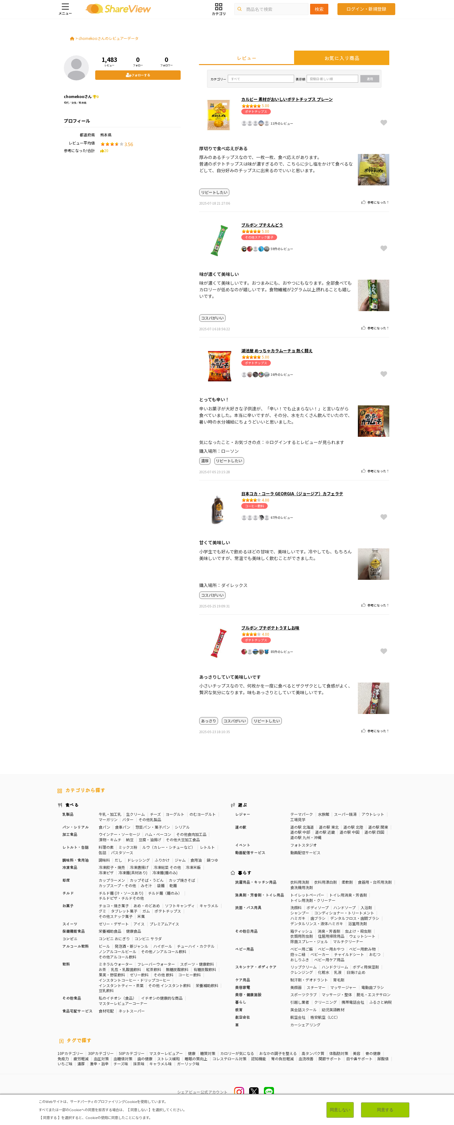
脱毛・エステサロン (374, 994)
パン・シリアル (75, 827)
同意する (385, 1109)
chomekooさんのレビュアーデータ (109, 38)
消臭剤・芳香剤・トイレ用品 (259, 894)
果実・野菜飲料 (112, 974)
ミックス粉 (127, 847)
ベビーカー (319, 954)
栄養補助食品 (110, 931)
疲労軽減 (81, 1058)
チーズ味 (120, 1063)
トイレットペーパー (307, 894)
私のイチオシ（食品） (117, 998)
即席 (66, 880)
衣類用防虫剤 (301, 936)
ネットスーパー (131, 1010)
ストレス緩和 (168, 1058)
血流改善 (306, 1058)
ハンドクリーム (335, 966)
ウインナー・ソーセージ (119, 834)
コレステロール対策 (229, 1058)
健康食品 (133, 931)
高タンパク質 (313, 1053)
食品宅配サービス (77, 1010)
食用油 (196, 860)
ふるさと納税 (380, 1002)
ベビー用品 (244, 949)
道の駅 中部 (300, 832)
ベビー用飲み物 (362, 949)
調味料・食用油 (75, 860)
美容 (356, 1053)
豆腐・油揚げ (150, 839)
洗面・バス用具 (248, 907)
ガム (146, 911)
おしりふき (299, 959)
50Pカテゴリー (132, 1053)
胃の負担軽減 (282, 1058)
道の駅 (240, 827)
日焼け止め (356, 972)
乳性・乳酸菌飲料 (126, 969)
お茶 (102, 969)
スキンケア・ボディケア (255, 966)
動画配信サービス (250, 852)
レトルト (207, 847)
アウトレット (373, 814)
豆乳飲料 (106, 990)
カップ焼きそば (182, 880)
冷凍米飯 (193, 867)
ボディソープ (318, 907)
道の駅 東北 (329, 827)
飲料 (66, 964)
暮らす (245, 873)
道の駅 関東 (378, 827)
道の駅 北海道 (302, 827)
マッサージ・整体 (337, 994)
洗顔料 (296, 907)
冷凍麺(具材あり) (132, 872)
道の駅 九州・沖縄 (305, 837)
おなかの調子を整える (278, 1053)
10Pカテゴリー (70, 1053)
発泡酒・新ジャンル (131, 946)
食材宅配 (106, 1010)
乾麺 (173, 885)
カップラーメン (112, 880)
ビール (104, 946)
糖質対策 (207, 1053)
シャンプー (299, 912)
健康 (191, 1053)
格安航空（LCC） (325, 1017)
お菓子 (68, 905)
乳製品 (68, 814)
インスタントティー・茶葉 (121, 985)
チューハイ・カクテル (196, 946)
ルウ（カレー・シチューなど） (168, 847)
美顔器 (296, 987)
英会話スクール (303, 1009)
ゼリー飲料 (139, 974)
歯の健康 (144, 1058)
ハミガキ (297, 918)
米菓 (141, 916)
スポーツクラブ (303, 994)
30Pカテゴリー (101, 1053)
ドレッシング (138, 860)
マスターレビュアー (166, 1053)
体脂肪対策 (338, 1053)
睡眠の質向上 (196, 1058)
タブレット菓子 (124, 911)
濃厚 (81, 1063)
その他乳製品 (150, 819)
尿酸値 (383, 1058)
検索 (319, 9)
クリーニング (325, 1002)
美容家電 (242, 987)
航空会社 (242, 1017)
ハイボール (162, 946)
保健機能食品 (73, 931)
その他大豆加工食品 (183, 839)
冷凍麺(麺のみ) (165, 872)
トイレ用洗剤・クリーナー (313, 900)
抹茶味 (139, 1063)
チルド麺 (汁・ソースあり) (121, 893)
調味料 (104, 860)
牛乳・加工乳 (110, 814)
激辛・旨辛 (99, 1063)
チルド (68, 893)
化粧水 (323, 972)
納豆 (130, 839)
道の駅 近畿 (325, 832)
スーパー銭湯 (345, 814)
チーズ (155, 814)
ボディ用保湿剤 (366, 966)
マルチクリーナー (348, 941)
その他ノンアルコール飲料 (163, 951)
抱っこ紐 (297, 954)
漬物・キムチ (110, 839)
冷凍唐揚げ (139, 867)
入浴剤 (366, 907)
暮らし (240, 1002)
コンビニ (69, 938)
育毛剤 (338, 979)
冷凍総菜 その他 (167, 867)
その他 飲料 (163, 974)
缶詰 (102, 852)
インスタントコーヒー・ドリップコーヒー (134, 980)
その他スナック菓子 (116, 916)
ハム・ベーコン (158, 834)
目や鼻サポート (359, 1058)
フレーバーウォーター (156, 964)
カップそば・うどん (147, 880)
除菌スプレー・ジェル (309, 941)
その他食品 (71, 998)
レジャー (242, 814)
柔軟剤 (347, 882)
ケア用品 (242, 979)
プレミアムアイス (164, 923)
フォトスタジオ (303, 845)
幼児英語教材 (333, 1009)
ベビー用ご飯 (301, 949)
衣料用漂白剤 (325, 882)
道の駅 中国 (349, 832)
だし (118, 860)
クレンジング (301, 972)
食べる (72, 805)
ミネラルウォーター (116, 964)
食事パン (122, 827)
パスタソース (122, 852)
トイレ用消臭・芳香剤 (348, 894)
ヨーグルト (175, 814)
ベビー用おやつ (331, 949)
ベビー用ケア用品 (329, 959)
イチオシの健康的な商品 (162, 998)
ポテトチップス (168, 911)
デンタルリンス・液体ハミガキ (316, 923)
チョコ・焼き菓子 (114, 905)
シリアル (182, 827)
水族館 (323, 814)
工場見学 (297, 819)
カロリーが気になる (237, 1053)
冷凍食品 (69, 867)
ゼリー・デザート (114, 923)
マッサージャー (343, 987)
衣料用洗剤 (299, 882)
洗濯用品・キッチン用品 (255, 882)
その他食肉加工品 (191, 834)
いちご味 (65, 1063)
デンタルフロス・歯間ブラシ (354, 918)
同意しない (340, 1109)
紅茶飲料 (153, 969)
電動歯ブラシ (372, 987)
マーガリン (108, 819)
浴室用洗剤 (357, 923)
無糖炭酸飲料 (177, 969)
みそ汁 (146, 885)
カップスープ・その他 (117, 885)
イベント (242, 845)
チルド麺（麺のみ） (165, 893)
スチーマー (316, 987)
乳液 (338, 972)
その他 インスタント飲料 (169, 985)
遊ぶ (242, 805)
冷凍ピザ (106, 872)
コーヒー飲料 (189, 974)
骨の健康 (372, 1053)
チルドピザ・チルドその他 (121, 898)
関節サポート (330, 1058)
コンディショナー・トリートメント (344, 912)
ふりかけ (162, 860)
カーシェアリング (305, 1024)
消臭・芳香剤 (329, 931)
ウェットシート (362, 936)
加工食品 (69, 834)
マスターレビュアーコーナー (123, 1003)
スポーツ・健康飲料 (197, 964)
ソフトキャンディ (180, 905)
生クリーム (135, 814)
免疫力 (63, 1058)
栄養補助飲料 (207, 985)
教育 (239, 1009)
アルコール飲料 (75, 946)
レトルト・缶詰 (75, 847)
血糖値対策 (122, 1058)
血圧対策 (101, 1058)
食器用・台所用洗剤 (375, 882)
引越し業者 (299, 1002)
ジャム (180, 860)
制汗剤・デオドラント (309, 979)
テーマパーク (301, 814)
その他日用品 (246, 931)
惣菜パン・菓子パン (152, 827)
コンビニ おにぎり (114, 938)
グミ (102, 911)
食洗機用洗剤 (301, 887)
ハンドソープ (344, 907)
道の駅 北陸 (353, 827)
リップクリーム (303, 966)
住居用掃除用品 (331, 936)
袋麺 (161, 885)
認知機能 (258, 1058)
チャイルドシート (349, 954)
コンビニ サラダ (148, 938)
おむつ (374, 954)
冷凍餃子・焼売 (112, 867)
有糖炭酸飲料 (205, 969)
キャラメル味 (160, 1063)
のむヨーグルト (202, 814)
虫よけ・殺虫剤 (358, 931)
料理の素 (106, 847)
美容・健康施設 (248, 994)
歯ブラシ (317, 918)
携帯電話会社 (353, 1002)
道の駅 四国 (374, 832)
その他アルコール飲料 (117, 956)
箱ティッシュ (301, 931)
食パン (104, 827)
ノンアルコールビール (117, 951)
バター (128, 819)
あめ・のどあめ (147, 905)
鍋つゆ (212, 860)
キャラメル (209, 905)
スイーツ (69, 923)
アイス (139, 923)
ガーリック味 (188, 1063)
